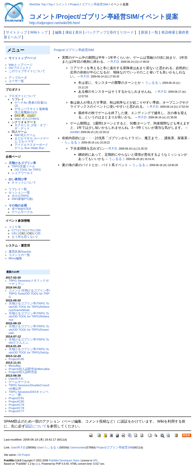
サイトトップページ (22, 58)
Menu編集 (15, 258)
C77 (14, 230)
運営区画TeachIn (20, 251)
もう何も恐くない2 (25, 236)
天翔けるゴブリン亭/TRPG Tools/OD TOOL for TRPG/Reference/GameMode (29, 307)
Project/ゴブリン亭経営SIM (74, 50)
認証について (35, 426)
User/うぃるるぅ (48, 447)
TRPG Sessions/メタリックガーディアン (29, 282)
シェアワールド (22, 172)
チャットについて (24, 182)
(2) (35, 112)
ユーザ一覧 (16, 81)
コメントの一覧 (19, 254)
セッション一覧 (19, 192)
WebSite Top (37, 4)
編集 (58, 32)
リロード (127, 32)
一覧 (154, 32)
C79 (29, 230)
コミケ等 (15, 227)
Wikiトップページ (20, 64)
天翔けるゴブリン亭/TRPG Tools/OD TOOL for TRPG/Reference (29, 316)
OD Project (24, 455)
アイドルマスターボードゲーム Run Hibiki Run (31, 146)
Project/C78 (16, 408)
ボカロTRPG (20, 195)
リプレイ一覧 (18, 189)
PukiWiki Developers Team (64, 460)
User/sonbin (78, 447)
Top (50, 4)
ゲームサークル (22, 212)
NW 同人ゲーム (25, 135)
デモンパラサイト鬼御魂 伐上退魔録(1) (31, 110)
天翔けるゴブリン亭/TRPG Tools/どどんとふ (29, 341)
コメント (61, 4)
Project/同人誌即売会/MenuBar (29, 368)
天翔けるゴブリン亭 (22, 163)
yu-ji (38, 463)
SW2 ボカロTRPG (26, 118)
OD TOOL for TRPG (27, 169)
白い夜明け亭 (18, 179)
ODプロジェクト (20, 67)
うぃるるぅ (153, 83)
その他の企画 (18, 205)
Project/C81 (16, 398)
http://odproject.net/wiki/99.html (54, 23)
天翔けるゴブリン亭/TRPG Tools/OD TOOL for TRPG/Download (29, 329)
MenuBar (15, 365)
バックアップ (96, 32)
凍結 (68, 32)
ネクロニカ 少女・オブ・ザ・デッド (31, 126)
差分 (78, 32)
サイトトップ (16, 32)
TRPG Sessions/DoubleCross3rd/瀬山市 (29, 386)
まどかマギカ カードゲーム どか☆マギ (31, 140)
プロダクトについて (22, 96)
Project (74, 4)
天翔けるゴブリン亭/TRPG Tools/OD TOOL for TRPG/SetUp (29, 350)
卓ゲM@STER (21, 208)
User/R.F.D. (16, 378)
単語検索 (168, 32)
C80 (37, 230)
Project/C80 (16, 401)
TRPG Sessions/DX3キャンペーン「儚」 (28, 393)
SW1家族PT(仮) (22, 198)
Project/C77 (16, 411)
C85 (37, 233)
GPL (95, 460)
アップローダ (18, 77)
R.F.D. (115, 61)
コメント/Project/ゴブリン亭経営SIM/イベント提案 (103, 16)
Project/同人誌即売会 (23, 372)
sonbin (75, 132)
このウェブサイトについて (27, 71)
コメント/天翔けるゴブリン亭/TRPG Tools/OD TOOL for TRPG (29, 294)
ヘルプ (15, 37)
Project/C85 (16, 359)
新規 (144, 32)
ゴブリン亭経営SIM (95, 4)
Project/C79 (16, 404)
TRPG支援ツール (23, 166)
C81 (14, 233)
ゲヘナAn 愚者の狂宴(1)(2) (30, 104)
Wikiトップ (39, 32)
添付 (113, 32)
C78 (22, 230)
